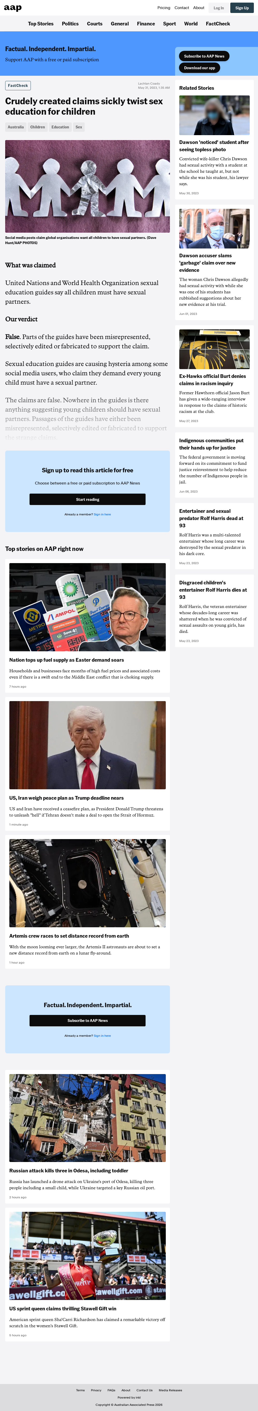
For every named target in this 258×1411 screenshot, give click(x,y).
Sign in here (102, 514)
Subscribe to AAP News (204, 56)
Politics (70, 23)
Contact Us (145, 1390)
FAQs (111, 1390)
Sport (169, 23)
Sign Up (242, 7)
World (191, 23)
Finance (146, 23)
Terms (80, 1390)
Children (37, 126)
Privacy (96, 1390)
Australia (16, 126)
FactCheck (218, 23)
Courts (95, 23)
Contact (182, 7)
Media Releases (170, 1390)
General (120, 23)
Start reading (87, 499)
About (198, 7)
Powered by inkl (129, 1397)
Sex (79, 126)
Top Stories (41, 23)
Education (60, 126)
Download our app (199, 67)
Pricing (163, 7)
